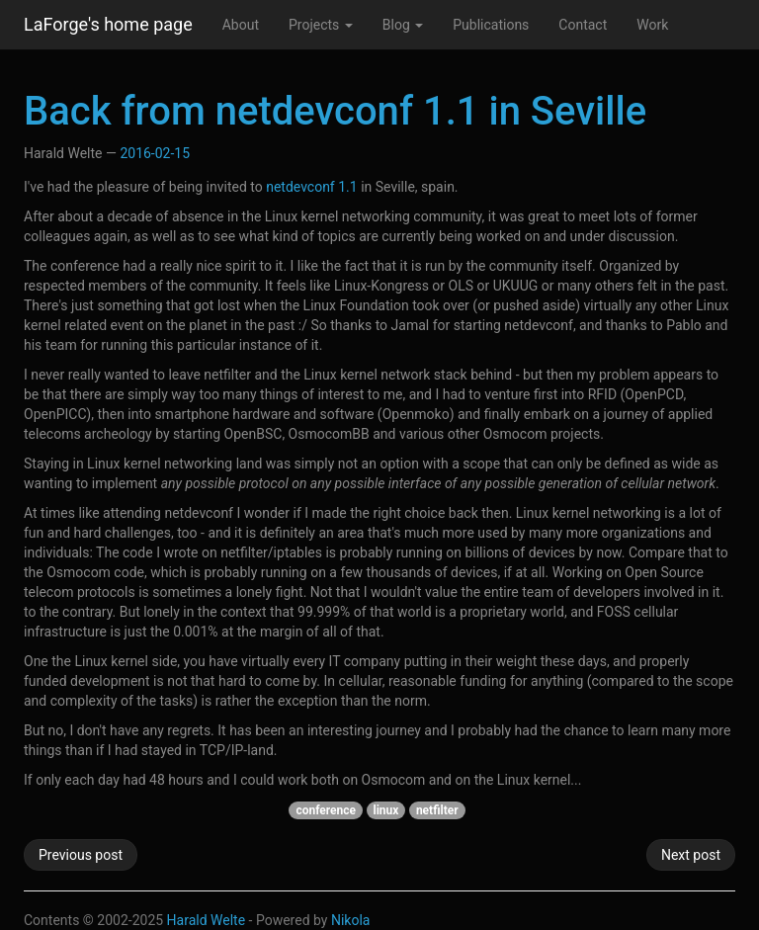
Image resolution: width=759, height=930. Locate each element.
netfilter (437, 810)
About (240, 25)
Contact (582, 25)
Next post (690, 855)
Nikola (351, 920)
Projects (321, 25)
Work (652, 25)
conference (325, 810)
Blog (402, 25)
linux (386, 810)
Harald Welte (206, 920)
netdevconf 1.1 (311, 187)
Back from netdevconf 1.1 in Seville (335, 111)
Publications (491, 25)
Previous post (81, 855)
